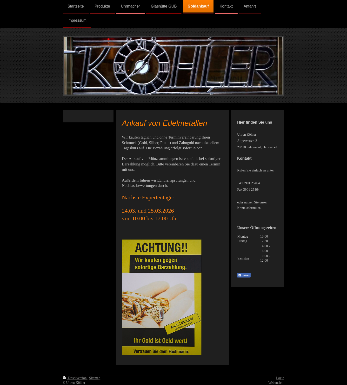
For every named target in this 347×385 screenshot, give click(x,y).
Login (280, 378)
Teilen (243, 275)
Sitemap (94, 378)
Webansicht (276, 383)
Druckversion (75, 378)
